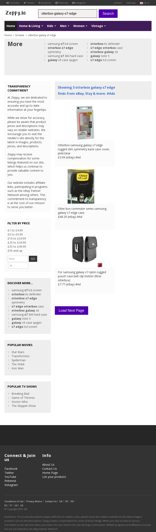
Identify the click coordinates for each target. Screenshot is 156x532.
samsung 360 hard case (65, 56)
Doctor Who (20, 395)
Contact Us (49, 461)
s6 (104, 52)
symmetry (60, 50)
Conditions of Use (14, 494)
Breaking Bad (20, 386)
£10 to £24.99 (17, 238)
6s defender (105, 44)
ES (5, 498)
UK (60, 494)
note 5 (99, 56)
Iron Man (18, 361)
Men (64, 26)
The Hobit (18, 357)
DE (72, 494)
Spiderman (19, 353)
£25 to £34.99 (17, 242)
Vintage (98, 26)
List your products (54, 470)
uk (144, 2)
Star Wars (18, 345)
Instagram (79, 2)
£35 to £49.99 (17, 246)
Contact (118, 2)
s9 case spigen (63, 60)
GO (40, 259)
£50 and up (15, 251)
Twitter (29, 2)
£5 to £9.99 (15, 234)
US (16, 498)
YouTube (12, 2)
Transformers (21, 349)
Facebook (45, 2)
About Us (48, 457)
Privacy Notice (34, 494)
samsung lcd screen (63, 44)
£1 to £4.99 (15, 230)
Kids (51, 26)
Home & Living (31, 26)
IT (11, 498)
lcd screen (103, 60)
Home (10, 26)
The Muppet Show (24, 399)
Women (80, 26)
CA (21, 498)
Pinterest (61, 2)
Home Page (50, 466)
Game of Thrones (23, 390)
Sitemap (131, 2)
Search (108, 14)
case (106, 48)
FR (66, 494)
